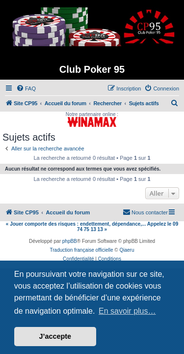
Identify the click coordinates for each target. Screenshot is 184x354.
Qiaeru (126, 250)
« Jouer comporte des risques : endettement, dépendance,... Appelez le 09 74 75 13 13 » (92, 226)
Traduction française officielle (81, 250)
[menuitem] (26, 88)
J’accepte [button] (55, 336)
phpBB (69, 241)
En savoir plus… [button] (127, 311)
